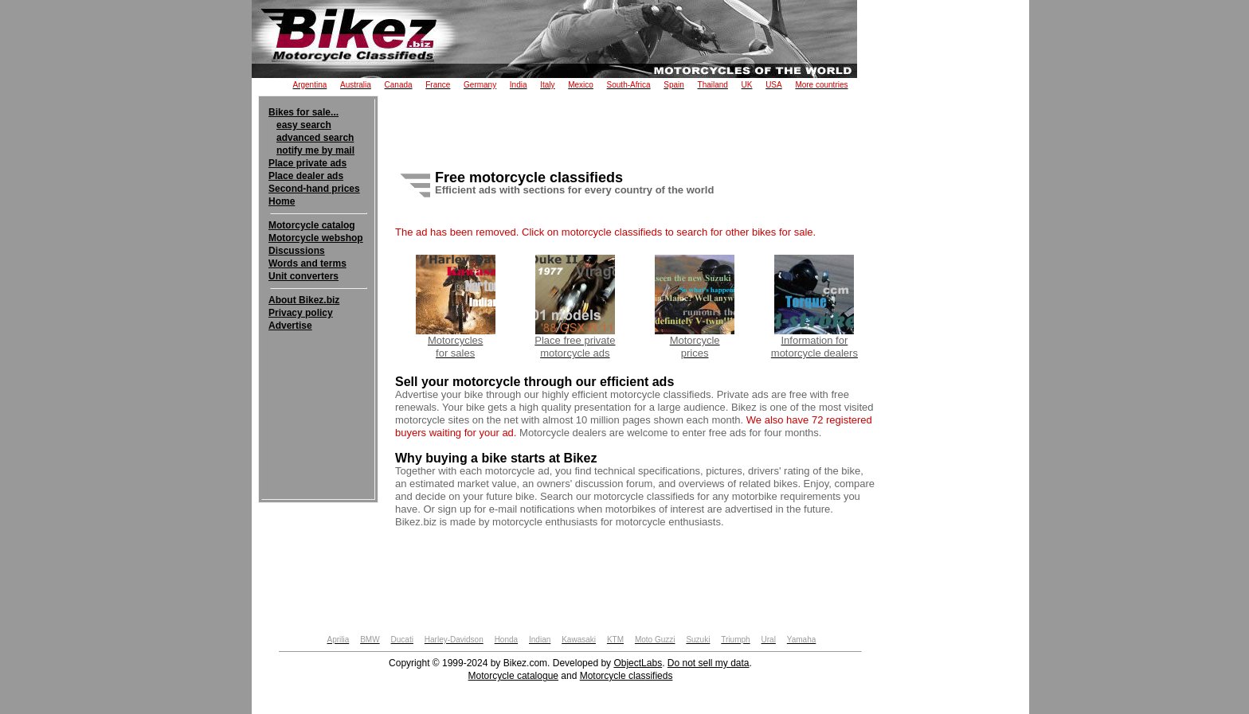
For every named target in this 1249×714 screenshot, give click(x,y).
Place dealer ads (305, 175)
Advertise (290, 325)
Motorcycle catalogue (513, 675)
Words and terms (307, 263)
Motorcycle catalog (311, 225)
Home (281, 201)
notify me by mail (315, 150)
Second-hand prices (314, 188)
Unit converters (303, 276)
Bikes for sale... (303, 112)
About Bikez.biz (303, 300)
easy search (303, 125)
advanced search (315, 137)
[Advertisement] (318, 380)
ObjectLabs (637, 663)
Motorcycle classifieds (626, 675)
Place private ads (307, 163)
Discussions (296, 250)
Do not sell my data (709, 663)
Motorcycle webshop (315, 238)
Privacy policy (300, 312)
